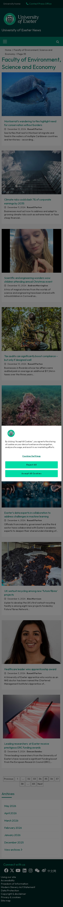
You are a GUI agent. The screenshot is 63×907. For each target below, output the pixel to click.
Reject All (31, 465)
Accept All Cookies (31, 473)
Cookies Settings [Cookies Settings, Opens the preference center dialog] (31, 456)
